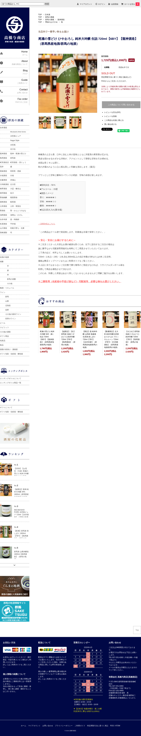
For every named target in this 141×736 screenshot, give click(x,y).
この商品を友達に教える (114, 120)
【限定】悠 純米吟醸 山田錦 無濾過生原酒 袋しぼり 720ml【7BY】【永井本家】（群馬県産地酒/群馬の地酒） (90, 339)
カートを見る (132, 4)
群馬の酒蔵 (49, 17)
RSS (112, 726)
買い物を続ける (110, 124)
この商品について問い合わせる (121, 105)
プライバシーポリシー (64, 726)
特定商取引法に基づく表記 (97, 726)
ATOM (117, 726)
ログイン (101, 4)
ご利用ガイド (80, 726)
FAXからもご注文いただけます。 (114, 81)
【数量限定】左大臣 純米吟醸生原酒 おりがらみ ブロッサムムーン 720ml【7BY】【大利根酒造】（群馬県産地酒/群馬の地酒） (111, 339)
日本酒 (47, 15)
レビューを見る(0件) (112, 112)
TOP (40, 15)
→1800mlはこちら (46, 224)
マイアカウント (86, 4)
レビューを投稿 (110, 116)
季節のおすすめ (51, 22)
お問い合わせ (47, 726)
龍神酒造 (61, 20)
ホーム (23, 726)
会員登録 (114, 4)
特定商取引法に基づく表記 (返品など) (116, 77)
